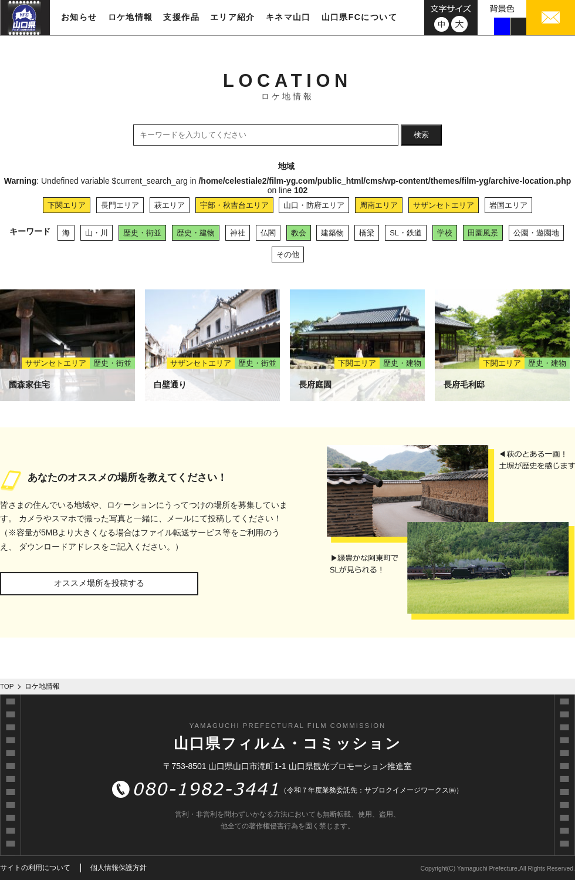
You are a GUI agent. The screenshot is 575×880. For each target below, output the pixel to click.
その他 (287, 254)
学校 (444, 232)
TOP (7, 686)
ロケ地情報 (130, 17)
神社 (237, 232)
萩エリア (169, 205)
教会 (298, 232)
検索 (421, 134)
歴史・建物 (196, 232)
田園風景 (483, 232)
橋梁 (366, 232)
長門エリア (120, 205)
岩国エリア (508, 205)
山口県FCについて (359, 17)
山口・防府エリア (313, 205)
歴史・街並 (142, 232)
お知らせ (79, 17)
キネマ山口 (288, 17)
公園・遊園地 (536, 232)
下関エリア (67, 205)
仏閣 (268, 232)
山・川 (96, 232)
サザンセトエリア (443, 205)
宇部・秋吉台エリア (234, 205)
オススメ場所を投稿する (99, 583)
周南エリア (379, 205)
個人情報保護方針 (118, 867)
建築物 (332, 232)
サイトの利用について (35, 867)
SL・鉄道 (406, 232)
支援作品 (181, 17)
